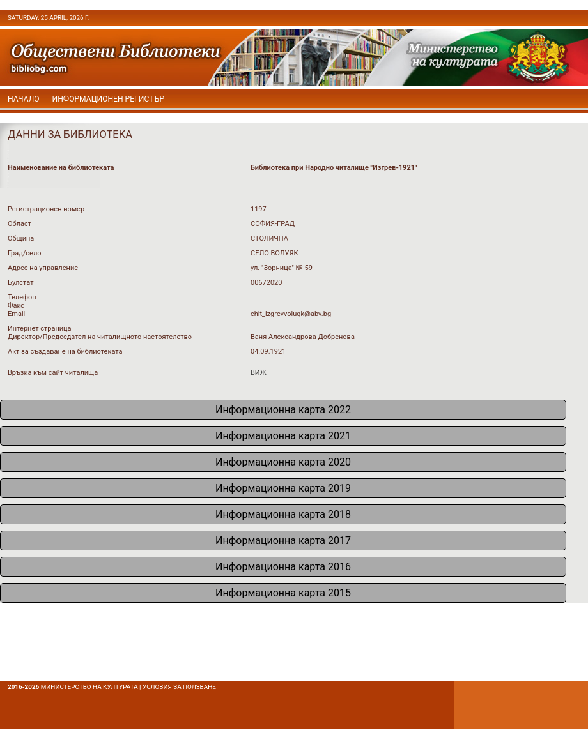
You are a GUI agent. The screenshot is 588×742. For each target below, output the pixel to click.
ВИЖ (259, 372)
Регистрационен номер (46, 209)
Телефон (22, 297)
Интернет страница (40, 328)
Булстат (20, 282)
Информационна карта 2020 (283, 462)
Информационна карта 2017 (283, 540)
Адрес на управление (43, 268)
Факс (16, 305)
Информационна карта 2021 (283, 436)
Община (21, 238)
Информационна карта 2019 (283, 488)
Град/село (25, 253)
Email (16, 314)
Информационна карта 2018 (283, 514)
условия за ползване (179, 686)
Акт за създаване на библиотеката (65, 351)
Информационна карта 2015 (283, 593)
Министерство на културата (89, 686)
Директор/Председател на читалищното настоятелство (100, 337)
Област (19, 224)
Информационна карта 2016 (283, 567)
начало (24, 99)
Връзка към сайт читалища (53, 372)
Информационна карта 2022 (283, 410)
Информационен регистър (108, 99)
